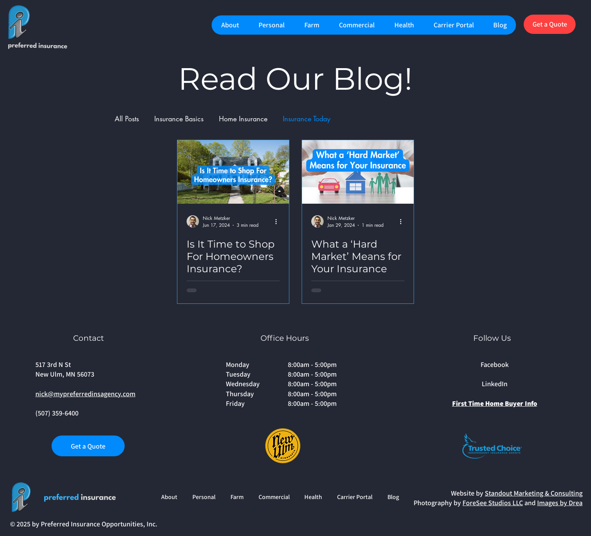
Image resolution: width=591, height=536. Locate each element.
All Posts (127, 118)
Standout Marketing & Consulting (534, 493)
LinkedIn (495, 383)
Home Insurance (243, 118)
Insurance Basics (179, 118)
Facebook (495, 364)
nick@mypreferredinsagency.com (85, 393)
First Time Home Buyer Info (494, 403)
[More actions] (278, 221)
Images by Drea (560, 502)
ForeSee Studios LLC (492, 502)
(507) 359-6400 (56, 413)
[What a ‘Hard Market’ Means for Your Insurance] (358, 172)
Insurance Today (307, 118)
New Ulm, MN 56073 (64, 374)
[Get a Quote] (550, 24)
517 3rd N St (53, 364)
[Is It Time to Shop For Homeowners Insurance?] (233, 172)
